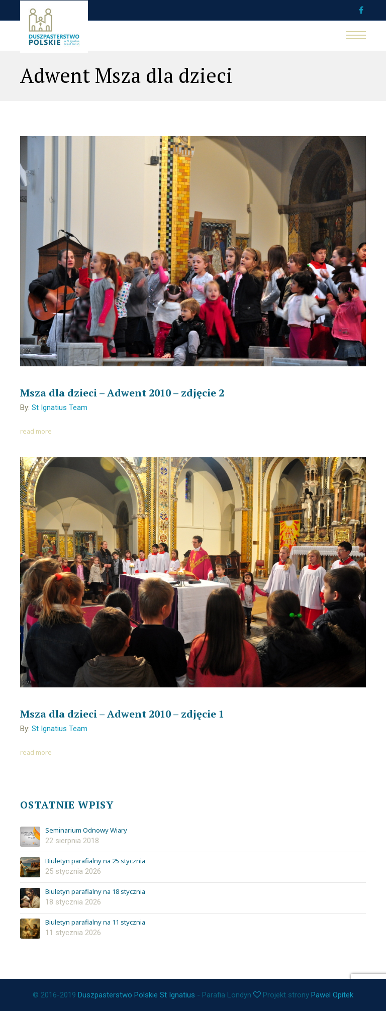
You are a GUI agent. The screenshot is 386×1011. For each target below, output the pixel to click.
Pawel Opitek (332, 994)
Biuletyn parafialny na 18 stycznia (95, 892)
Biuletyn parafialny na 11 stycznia (95, 923)
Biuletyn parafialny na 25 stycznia (95, 861)
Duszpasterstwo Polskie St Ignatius (136, 994)
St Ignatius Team (59, 407)
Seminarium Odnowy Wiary (86, 831)
